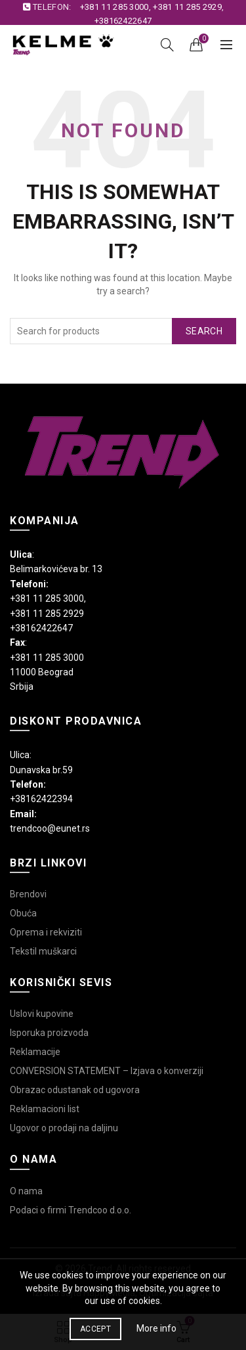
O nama (26, 1191)
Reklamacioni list (44, 1109)
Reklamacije (35, 1051)
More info (156, 1328)
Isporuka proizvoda (49, 1032)
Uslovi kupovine (41, 1013)
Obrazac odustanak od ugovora (75, 1090)
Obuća (23, 913)
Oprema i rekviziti (46, 932)
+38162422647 (123, 21)
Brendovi (28, 894)
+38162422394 (41, 799)
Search (204, 331)
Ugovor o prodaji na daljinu (64, 1128)
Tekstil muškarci (43, 951)
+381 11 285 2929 (187, 7)
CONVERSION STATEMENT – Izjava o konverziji (106, 1071)
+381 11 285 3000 (114, 7)
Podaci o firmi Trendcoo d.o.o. (70, 1210)
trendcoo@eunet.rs (50, 828)
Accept (95, 1329)
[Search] (167, 45)
